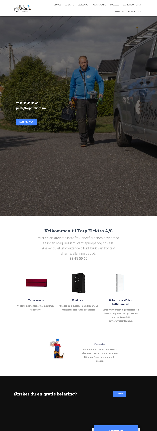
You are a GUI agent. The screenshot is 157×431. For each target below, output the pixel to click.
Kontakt (119, 394)
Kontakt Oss (134, 12)
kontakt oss (26, 121)
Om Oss (57, 5)
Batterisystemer (132, 5)
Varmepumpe (99, 5)
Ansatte (69, 5)
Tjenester (119, 12)
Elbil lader (83, 5)
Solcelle (114, 5)
